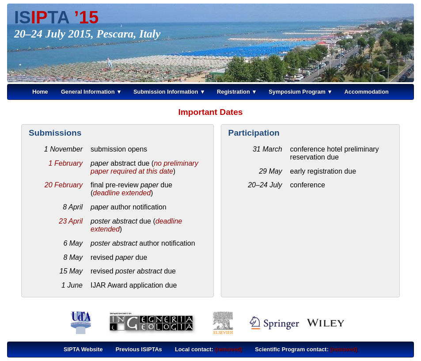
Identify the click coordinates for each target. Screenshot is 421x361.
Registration (233, 91)
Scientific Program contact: (306, 349)
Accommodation (367, 91)
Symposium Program (297, 91)
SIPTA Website (83, 349)
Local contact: (208, 349)
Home (40, 91)
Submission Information (165, 91)
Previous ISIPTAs (139, 349)
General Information (88, 91)
